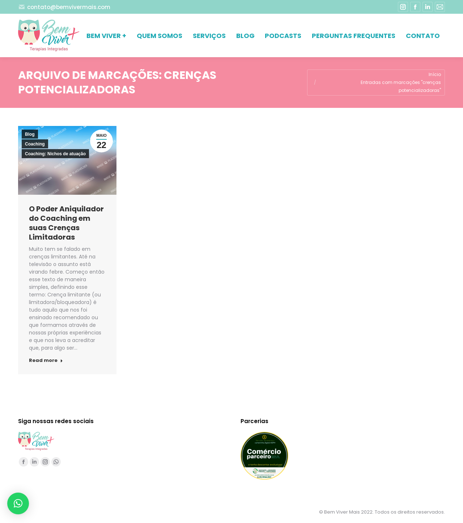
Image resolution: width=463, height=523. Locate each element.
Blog (30, 134)
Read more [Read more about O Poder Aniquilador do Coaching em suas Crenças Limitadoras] (46, 360)
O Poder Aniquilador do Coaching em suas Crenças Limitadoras (66, 223)
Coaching (35, 144)
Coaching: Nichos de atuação (55, 153)
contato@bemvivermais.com (64, 7)
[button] (18, 503)
